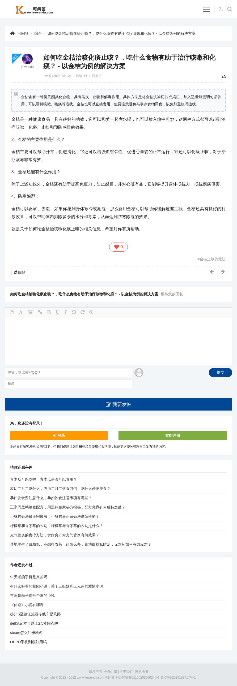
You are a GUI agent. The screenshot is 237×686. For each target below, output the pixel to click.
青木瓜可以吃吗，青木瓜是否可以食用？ (43, 479)
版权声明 (95, 672)
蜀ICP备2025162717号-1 (178, 677)
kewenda (27, 67)
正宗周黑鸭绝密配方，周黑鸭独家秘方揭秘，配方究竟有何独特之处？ (67, 507)
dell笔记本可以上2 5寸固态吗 (34, 623)
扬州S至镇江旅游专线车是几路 (35, 614)
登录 (61, 435)
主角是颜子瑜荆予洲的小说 (32, 595)
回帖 (22, 272)
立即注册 (172, 435)
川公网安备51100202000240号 (137, 677)
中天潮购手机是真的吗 (28, 577)
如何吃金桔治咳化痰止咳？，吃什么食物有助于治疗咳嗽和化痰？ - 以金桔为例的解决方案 (121, 33)
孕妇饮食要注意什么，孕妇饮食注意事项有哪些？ (51, 498)
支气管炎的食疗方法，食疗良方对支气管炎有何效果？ (54, 535)
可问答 (23, 33)
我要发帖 (122, 404)
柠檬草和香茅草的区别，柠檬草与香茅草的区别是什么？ (56, 526)
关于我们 (126, 672)
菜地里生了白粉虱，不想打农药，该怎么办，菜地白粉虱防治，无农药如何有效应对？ (80, 544)
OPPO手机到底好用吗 (28, 642)
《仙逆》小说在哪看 (27, 605)
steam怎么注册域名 (26, 633)
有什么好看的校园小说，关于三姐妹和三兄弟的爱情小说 (56, 586)
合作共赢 (110, 672)
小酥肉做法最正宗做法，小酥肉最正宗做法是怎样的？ (54, 516)
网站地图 (141, 672)
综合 (38, 33)
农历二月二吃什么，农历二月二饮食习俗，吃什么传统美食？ (60, 488)
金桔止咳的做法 (213, 259)
